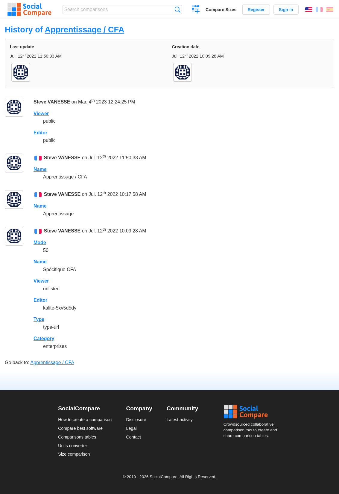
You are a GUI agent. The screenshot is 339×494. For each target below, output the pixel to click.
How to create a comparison (85, 419)
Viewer (41, 113)
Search (177, 9)
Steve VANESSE (52, 101)
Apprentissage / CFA (84, 29)
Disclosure (136, 419)
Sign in (286, 9)
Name (40, 169)
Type (39, 319)
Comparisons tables (77, 437)
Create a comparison (196, 10)
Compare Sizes (221, 9)
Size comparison (74, 454)
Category (44, 338)
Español (329, 9)
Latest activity (180, 419)
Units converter (72, 445)
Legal (131, 428)
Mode (40, 242)
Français (319, 9)
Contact (133, 437)
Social (252, 412)
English (308, 9)
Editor (40, 132)
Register (256, 9)
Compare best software (80, 428)
